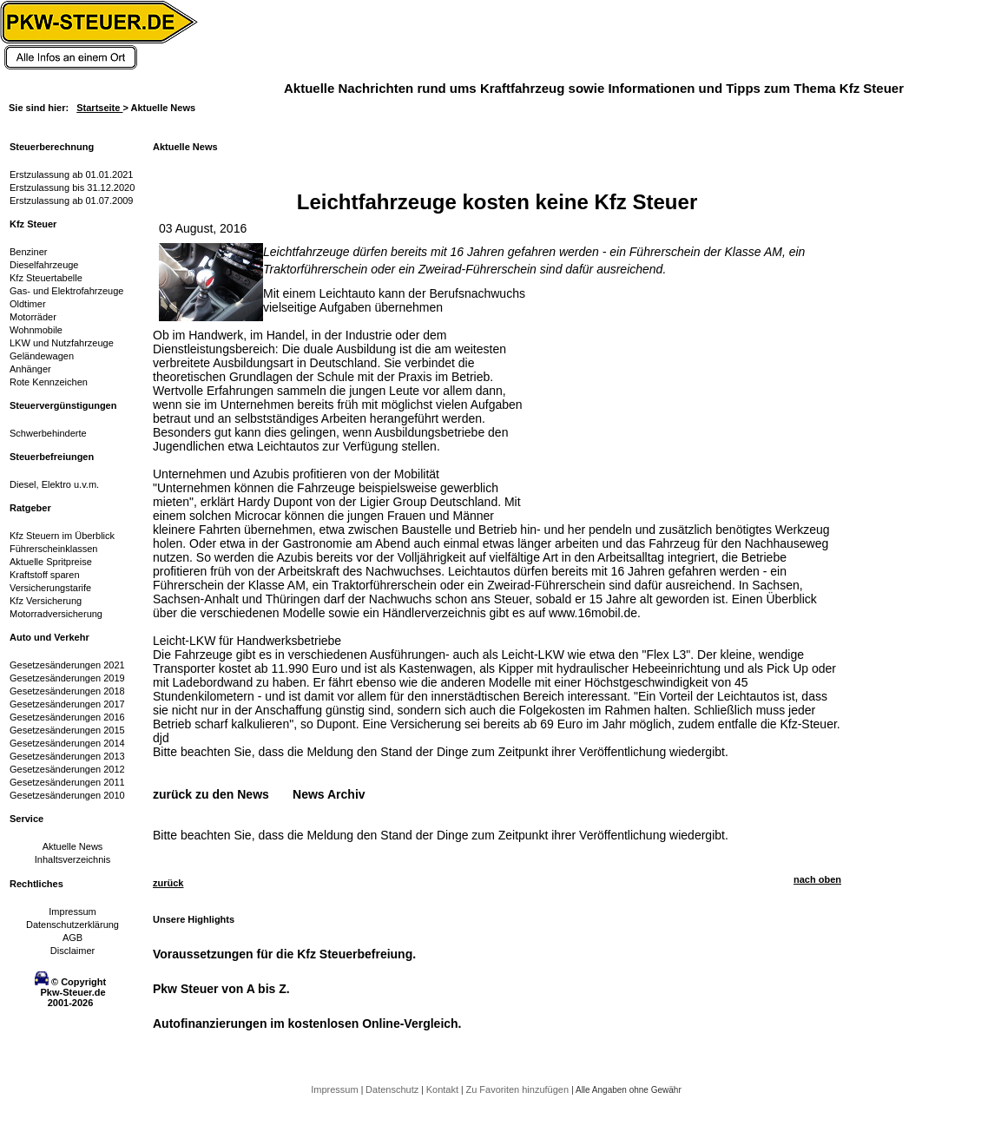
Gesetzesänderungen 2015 (67, 730)
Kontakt (443, 1089)
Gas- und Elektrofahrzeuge (66, 291)
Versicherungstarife (50, 587)
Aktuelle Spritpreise (51, 561)
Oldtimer (28, 304)
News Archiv (329, 794)
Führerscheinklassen (54, 548)
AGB (72, 937)
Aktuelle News (73, 846)
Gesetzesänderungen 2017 (67, 704)
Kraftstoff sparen (45, 574)
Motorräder (33, 317)
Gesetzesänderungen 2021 (67, 665)
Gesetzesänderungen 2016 (67, 717)
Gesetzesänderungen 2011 (67, 782)
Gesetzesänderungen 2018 (67, 691)
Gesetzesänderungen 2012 (67, 769)
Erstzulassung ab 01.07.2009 (72, 200)
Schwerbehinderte (48, 433)
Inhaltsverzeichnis (72, 859)
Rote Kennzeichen (49, 382)
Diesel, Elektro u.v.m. (54, 484)
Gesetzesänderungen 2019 (67, 678)
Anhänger (30, 369)
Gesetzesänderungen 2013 (67, 756)
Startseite (99, 107)
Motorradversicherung (56, 614)
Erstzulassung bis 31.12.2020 (72, 187)
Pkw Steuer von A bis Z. (221, 989)
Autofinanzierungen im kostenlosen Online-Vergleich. (307, 1023)
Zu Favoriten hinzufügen (518, 1089)
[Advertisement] (665, 394)
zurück (168, 883)
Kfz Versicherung (46, 601)
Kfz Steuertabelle (46, 278)
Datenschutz (393, 1089)
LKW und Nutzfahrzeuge (62, 343)
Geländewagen (42, 356)
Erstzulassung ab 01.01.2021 (72, 174)
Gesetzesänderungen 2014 (67, 743)
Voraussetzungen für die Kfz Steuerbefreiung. (284, 954)
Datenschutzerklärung (72, 924)
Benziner (28, 252)
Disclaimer (72, 950)
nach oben (817, 879)
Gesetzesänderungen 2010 (67, 795)
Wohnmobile (36, 330)
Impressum (72, 911)
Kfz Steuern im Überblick (62, 535)
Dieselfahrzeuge (44, 265)
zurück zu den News (211, 794)
